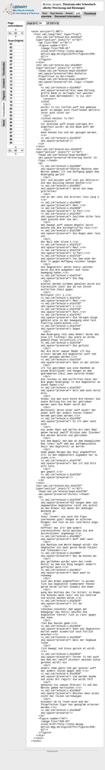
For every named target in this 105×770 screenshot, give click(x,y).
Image (69, 13)
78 (11, 102)
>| (57, 23)
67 (11, 64)
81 (11, 112)
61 (11, 44)
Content (3, 83)
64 (11, 54)
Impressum (52, 751)
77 (11, 98)
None (3, 123)
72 (11, 81)
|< (34, 23)
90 (11, 142)
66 (11, 61)
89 (11, 139)
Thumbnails (3, 69)
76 (11, 95)
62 (11, 47)
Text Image (56, 13)
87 (11, 132)
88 (11, 136)
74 (11, 88)
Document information (67, 16)
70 (11, 74)
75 (11, 91)
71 (11, 78)
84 (11, 122)
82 (11, 115)
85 (11, 125)
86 (11, 129)
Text (44, 13)
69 (11, 71)
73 (11, 85)
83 (11, 119)
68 (11, 68)
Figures (3, 95)
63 (11, 50)
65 (11, 57)
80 (11, 108)
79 (11, 105)
